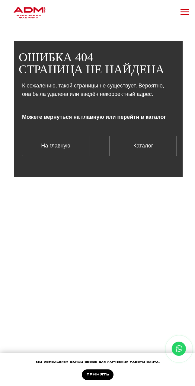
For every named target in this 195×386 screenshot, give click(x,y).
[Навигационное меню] (185, 12)
